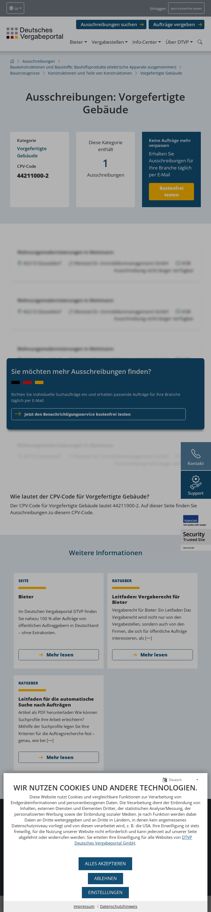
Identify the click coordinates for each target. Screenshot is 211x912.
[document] (105, 818)
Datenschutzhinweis (118, 906)
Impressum (84, 906)
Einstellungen (105, 892)
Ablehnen (105, 878)
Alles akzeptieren (105, 864)
